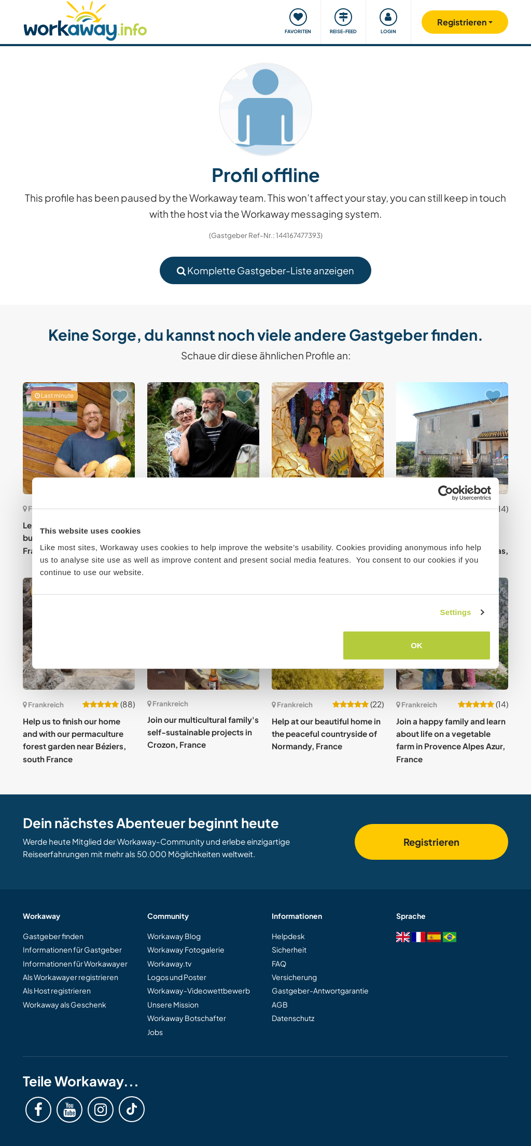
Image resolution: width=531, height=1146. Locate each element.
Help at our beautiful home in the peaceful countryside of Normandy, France (326, 733)
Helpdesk (288, 936)
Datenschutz (293, 1018)
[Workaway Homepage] (85, 19)
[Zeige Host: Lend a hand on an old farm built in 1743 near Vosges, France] (79, 438)
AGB (280, 1004)
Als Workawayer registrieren (70, 977)
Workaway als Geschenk (64, 1004)
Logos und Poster (176, 977)
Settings (455, 612)
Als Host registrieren (57, 990)
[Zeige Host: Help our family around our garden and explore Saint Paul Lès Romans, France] (203, 438)
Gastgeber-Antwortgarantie (320, 990)
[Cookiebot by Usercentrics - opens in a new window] (445, 493)
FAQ (279, 963)
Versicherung (294, 977)
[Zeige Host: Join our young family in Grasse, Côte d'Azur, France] (328, 438)
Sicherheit (289, 949)
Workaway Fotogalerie (186, 949)
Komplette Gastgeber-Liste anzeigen (265, 270)
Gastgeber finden (53, 936)
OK (417, 644)
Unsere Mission (173, 1004)
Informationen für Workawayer (75, 963)
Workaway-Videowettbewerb (198, 990)
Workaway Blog (174, 936)
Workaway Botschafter (186, 1018)
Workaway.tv (169, 963)
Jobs (155, 1032)
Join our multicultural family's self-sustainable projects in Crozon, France (203, 732)
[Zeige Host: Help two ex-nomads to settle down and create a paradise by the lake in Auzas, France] (452, 438)
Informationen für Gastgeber (72, 949)
